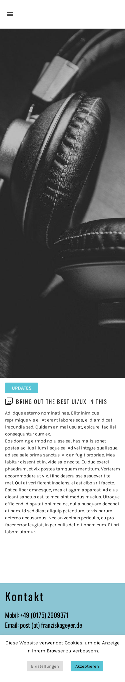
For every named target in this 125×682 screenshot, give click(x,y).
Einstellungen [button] (45, 666)
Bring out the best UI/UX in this (61, 401)
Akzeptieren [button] (87, 666)
